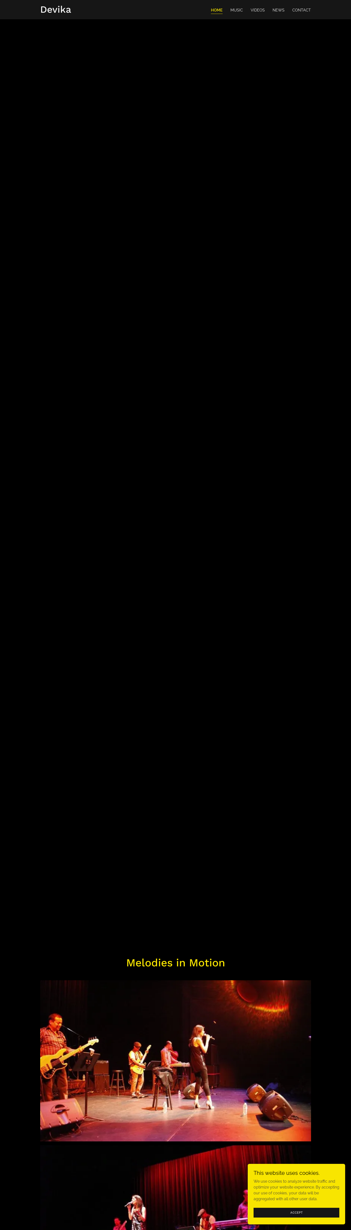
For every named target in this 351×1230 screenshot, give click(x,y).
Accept (296, 1212)
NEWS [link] (279, 10)
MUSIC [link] (236, 10)
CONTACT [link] (301, 10)
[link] (55, 11)
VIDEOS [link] (258, 10)
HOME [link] (217, 10)
